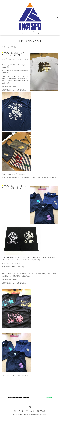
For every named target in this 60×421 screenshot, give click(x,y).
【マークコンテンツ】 (30, 41)
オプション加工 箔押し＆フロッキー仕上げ (14, 54)
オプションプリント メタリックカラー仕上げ (14, 187)
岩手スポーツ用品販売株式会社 (30, 411)
